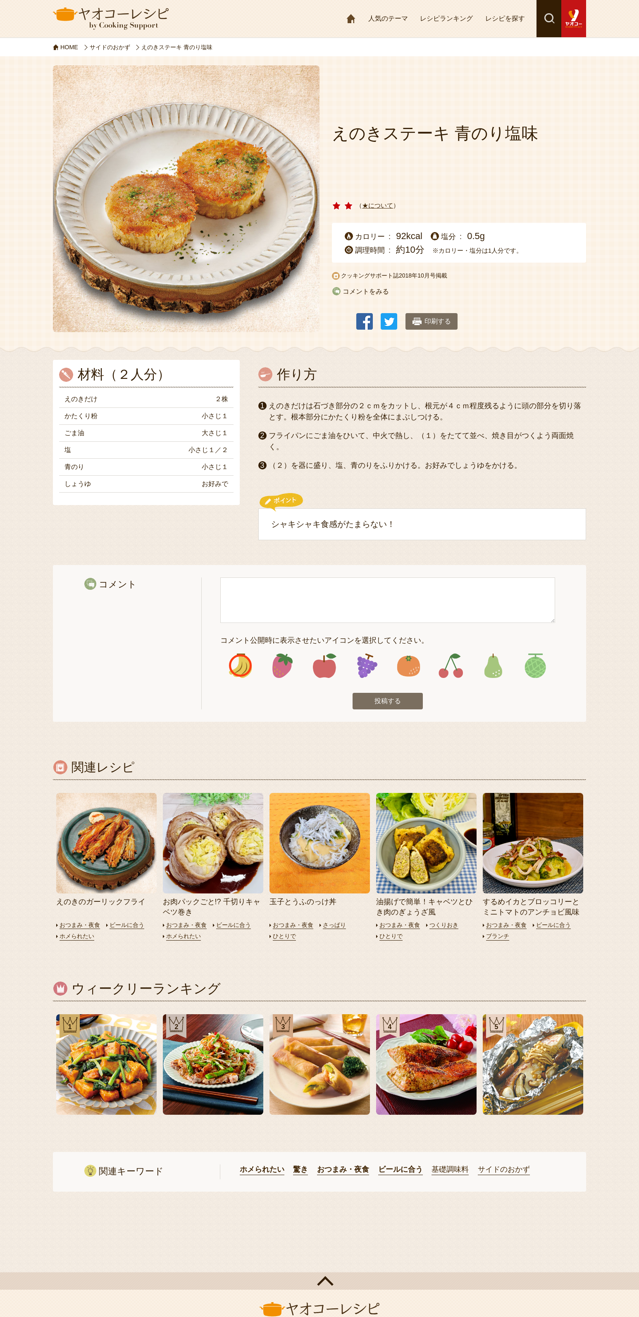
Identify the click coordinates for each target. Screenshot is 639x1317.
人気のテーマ (388, 18)
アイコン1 (240, 666)
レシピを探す (505, 18)
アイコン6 (451, 666)
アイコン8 (535, 666)
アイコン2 (282, 666)
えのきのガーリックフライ (100, 903)
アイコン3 (325, 666)
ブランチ (498, 937)
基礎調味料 (450, 1171)
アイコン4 (366, 666)
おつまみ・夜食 (81, 925)
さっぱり (338, 925)
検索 (548, 18)
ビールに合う (131, 925)
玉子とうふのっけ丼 (302, 903)
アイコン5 (409, 666)
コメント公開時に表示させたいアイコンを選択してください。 (324, 640)
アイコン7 (493, 666)
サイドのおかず (504, 1171)
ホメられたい (78, 937)
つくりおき (447, 925)
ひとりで (285, 937)
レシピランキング (446, 18)
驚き (300, 1171)
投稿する (387, 702)
